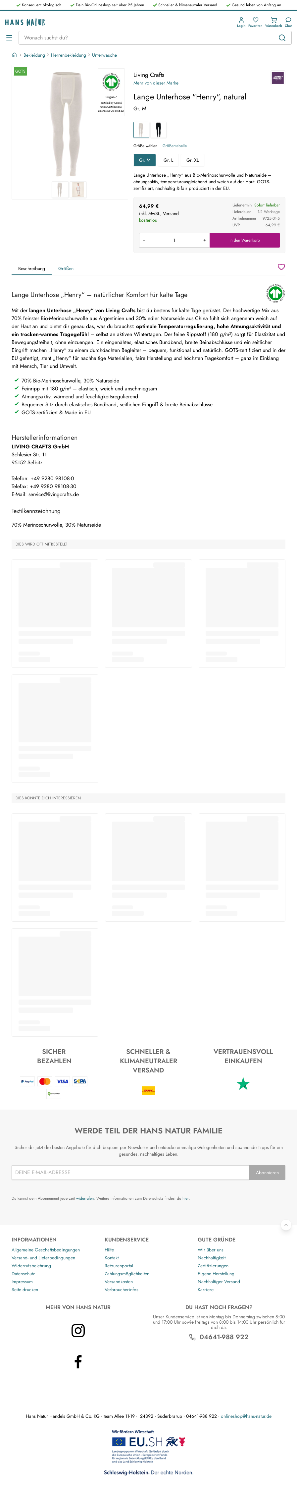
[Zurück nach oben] (286, 1225)
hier (185, 1198)
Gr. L (168, 160)
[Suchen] (282, 37)
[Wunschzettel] (281, 267)
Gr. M (144, 160)
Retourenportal (119, 1265)
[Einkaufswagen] (273, 22)
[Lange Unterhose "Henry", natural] (141, 130)
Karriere (206, 1289)
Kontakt (112, 1257)
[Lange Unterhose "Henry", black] (159, 130)
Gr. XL (192, 160)
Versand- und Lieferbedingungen (43, 1257)
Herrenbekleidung (68, 55)
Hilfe (109, 1249)
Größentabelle (175, 145)
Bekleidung (34, 55)
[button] (241, 22)
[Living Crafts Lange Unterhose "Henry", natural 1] (70, 123)
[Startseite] (15, 55)
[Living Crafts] (278, 77)
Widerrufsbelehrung (31, 1265)
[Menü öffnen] (9, 37)
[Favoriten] (255, 22)
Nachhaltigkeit (211, 1257)
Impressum (22, 1281)
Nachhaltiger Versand (219, 1281)
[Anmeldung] (241, 22)
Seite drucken (25, 1289)
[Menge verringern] (144, 240)
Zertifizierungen (213, 1265)
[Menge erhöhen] (205, 240)
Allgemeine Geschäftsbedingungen (46, 1249)
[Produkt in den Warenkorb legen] (174, 240)
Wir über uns (210, 1249)
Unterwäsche (104, 55)
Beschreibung (31, 268)
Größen (66, 268)
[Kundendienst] (288, 22)
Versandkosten (119, 1281)
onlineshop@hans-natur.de (246, 1416)
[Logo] (25, 22)
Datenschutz (23, 1273)
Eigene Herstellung (216, 1273)
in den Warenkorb (244, 240)
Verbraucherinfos (121, 1289)
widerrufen (85, 1198)
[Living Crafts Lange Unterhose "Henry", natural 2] (78, 189)
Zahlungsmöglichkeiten (127, 1273)
